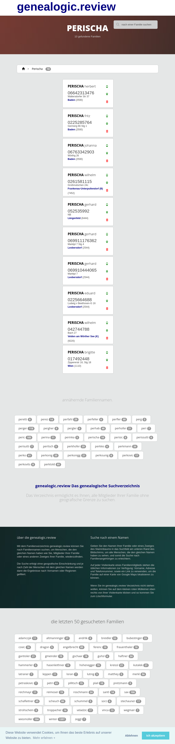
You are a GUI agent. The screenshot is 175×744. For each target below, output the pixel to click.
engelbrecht (73, 647)
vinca (108, 710)
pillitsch (76, 683)
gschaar (81, 656)
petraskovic (28, 683)
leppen (50, 674)
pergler (75, 428)
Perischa (37, 69)
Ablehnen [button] (131, 735)
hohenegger (90, 665)
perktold (52, 464)
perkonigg (77, 455)
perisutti (26, 446)
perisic (120, 437)
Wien (70, 366)
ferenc (100, 647)
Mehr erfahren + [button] (44, 737)
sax (130, 692)
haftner (126, 656)
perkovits (27, 464)
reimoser (55, 692)
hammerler (28, 665)
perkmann (128, 446)
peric (26, 437)
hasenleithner (59, 665)
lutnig (93, 674)
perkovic (130, 455)
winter (57, 719)
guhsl (103, 656)
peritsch (50, 446)
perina (48, 437)
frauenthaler (128, 647)
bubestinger (137, 638)
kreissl (117, 665)
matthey (115, 674)
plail (98, 683)
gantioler (27, 656)
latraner (26, 674)
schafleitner (29, 701)
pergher (51, 428)
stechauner (131, 701)
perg (141, 419)
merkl (139, 674)
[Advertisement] (40, 103)
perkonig (50, 455)
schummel (83, 701)
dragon (47, 647)
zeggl (80, 719)
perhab (98, 428)
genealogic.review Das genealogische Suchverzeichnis (87, 486)
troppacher (57, 710)
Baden (71, 100)
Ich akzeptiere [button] (155, 735)
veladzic (85, 710)
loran (72, 674)
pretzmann (122, 683)
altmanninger (58, 638)
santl (109, 692)
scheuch (57, 701)
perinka (72, 437)
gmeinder (54, 656)
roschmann (83, 692)
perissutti (144, 437)
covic (25, 647)
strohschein (28, 710)
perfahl (71, 419)
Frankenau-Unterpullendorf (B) (85, 188)
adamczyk (28, 638)
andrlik (85, 638)
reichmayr (28, 692)
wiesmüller (29, 719)
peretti (25, 419)
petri (53, 683)
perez (47, 419)
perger (27, 428)
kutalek (141, 665)
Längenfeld (74, 218)
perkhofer (76, 446)
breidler (109, 638)
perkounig (104, 455)
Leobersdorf (75, 247)
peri (146, 428)
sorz (107, 701)
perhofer (123, 428)
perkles (102, 446)
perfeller (95, 419)
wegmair (132, 710)
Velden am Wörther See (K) (83, 336)
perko (25, 455)
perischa (96, 437)
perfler (119, 419)
